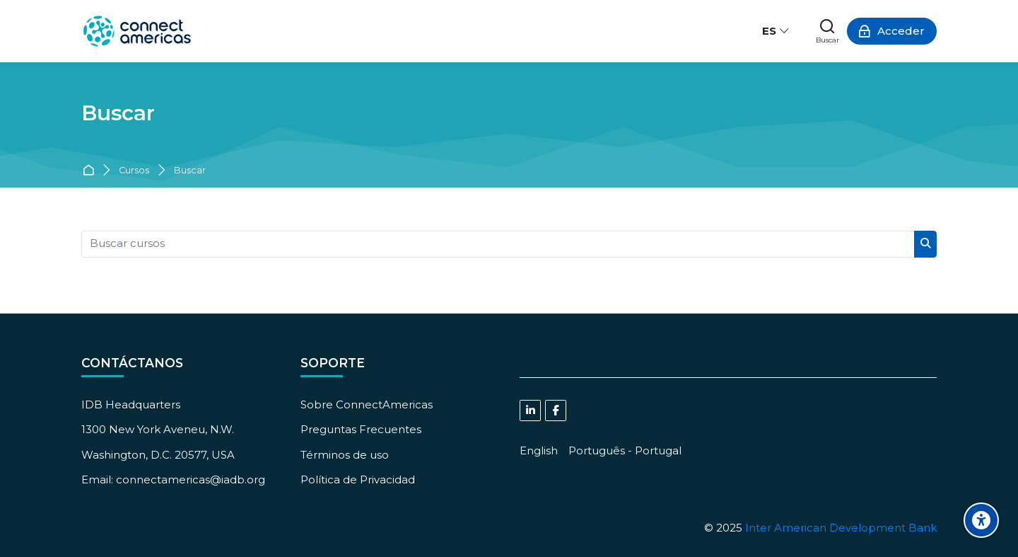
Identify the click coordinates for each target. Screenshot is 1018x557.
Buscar (190, 171)
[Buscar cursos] (498, 244)
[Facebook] (555, 410)
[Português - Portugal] (624, 450)
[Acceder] (892, 31)
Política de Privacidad (357, 479)
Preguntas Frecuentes (360, 429)
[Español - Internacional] (776, 31)
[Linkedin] (530, 410)
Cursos (134, 171)
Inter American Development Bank (841, 527)
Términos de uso (344, 454)
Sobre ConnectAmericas (366, 404)
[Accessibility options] (981, 520)
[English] (539, 450)
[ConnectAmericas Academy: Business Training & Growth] (137, 31)
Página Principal (90, 171)
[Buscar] (827, 31)
